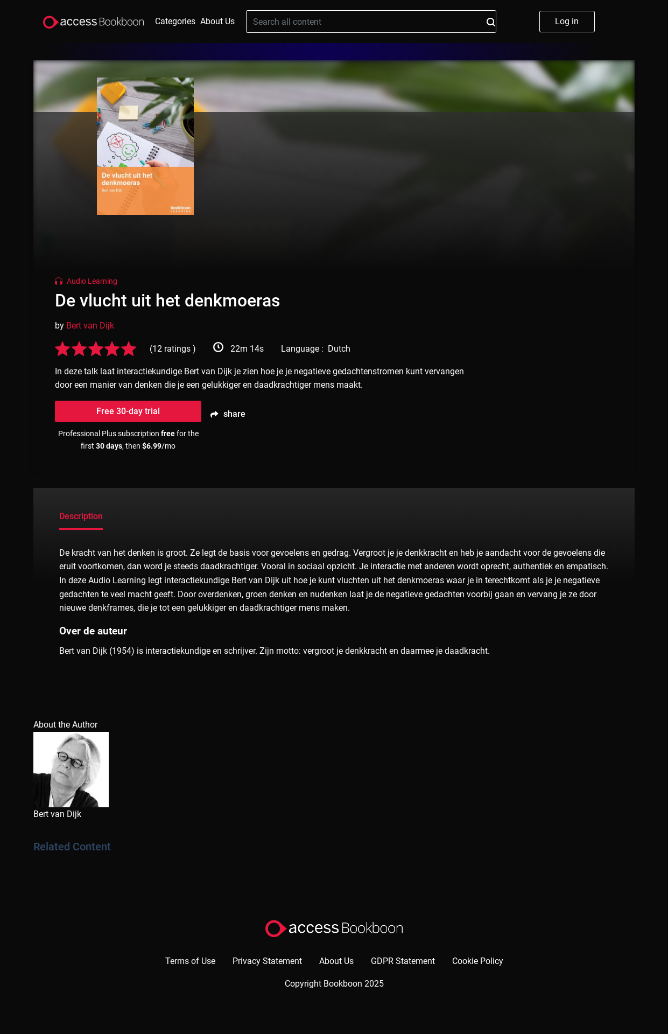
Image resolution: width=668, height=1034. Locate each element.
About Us (217, 21)
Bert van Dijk (90, 325)
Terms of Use (190, 961)
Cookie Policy (477, 961)
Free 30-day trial (128, 411)
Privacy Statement (267, 961)
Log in (567, 21)
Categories (175, 21)
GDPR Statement (403, 961)
